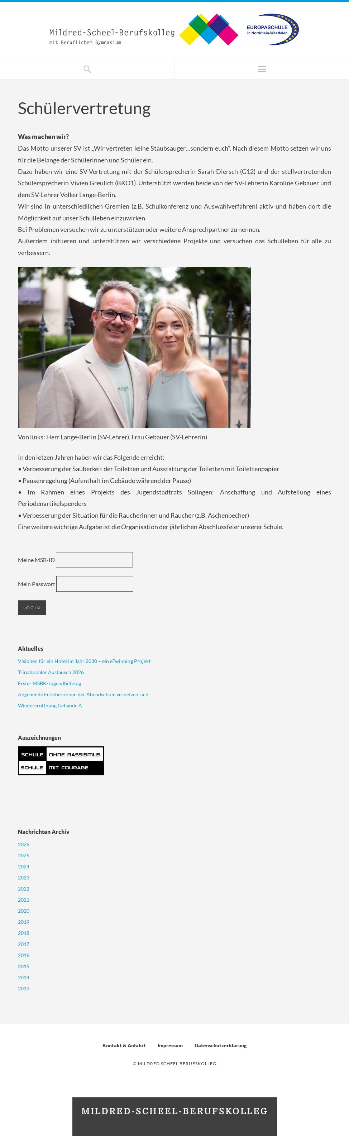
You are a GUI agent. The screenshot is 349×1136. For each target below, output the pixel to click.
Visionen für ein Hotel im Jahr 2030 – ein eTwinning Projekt (84, 661)
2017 (23, 944)
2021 (23, 900)
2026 (23, 844)
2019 (23, 922)
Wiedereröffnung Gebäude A (50, 705)
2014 (23, 977)
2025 (23, 855)
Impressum (170, 1045)
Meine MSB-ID (36, 559)
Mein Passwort (36, 583)
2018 (23, 933)
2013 (23, 988)
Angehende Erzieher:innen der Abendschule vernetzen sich (83, 694)
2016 (23, 955)
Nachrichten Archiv (44, 831)
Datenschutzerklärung (221, 1045)
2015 (23, 966)
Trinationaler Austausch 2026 (51, 672)
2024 (23, 866)
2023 (23, 877)
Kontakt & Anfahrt (124, 1045)
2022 (23, 889)
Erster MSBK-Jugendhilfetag (49, 683)
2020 (23, 911)
